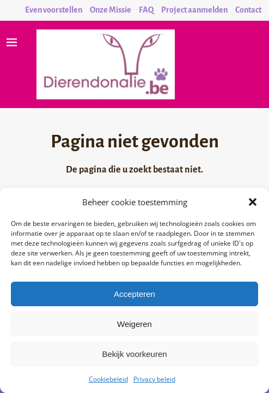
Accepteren (134, 294)
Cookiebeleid (108, 379)
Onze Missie (110, 9)
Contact (248, 9)
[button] (252, 201)
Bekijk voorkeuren (134, 354)
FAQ (146, 9)
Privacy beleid (154, 379)
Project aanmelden (194, 9)
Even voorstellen (53, 9)
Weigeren (134, 324)
